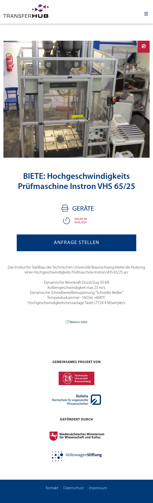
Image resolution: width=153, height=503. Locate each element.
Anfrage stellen (76, 242)
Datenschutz (73, 488)
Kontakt (52, 488)
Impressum (98, 488)
